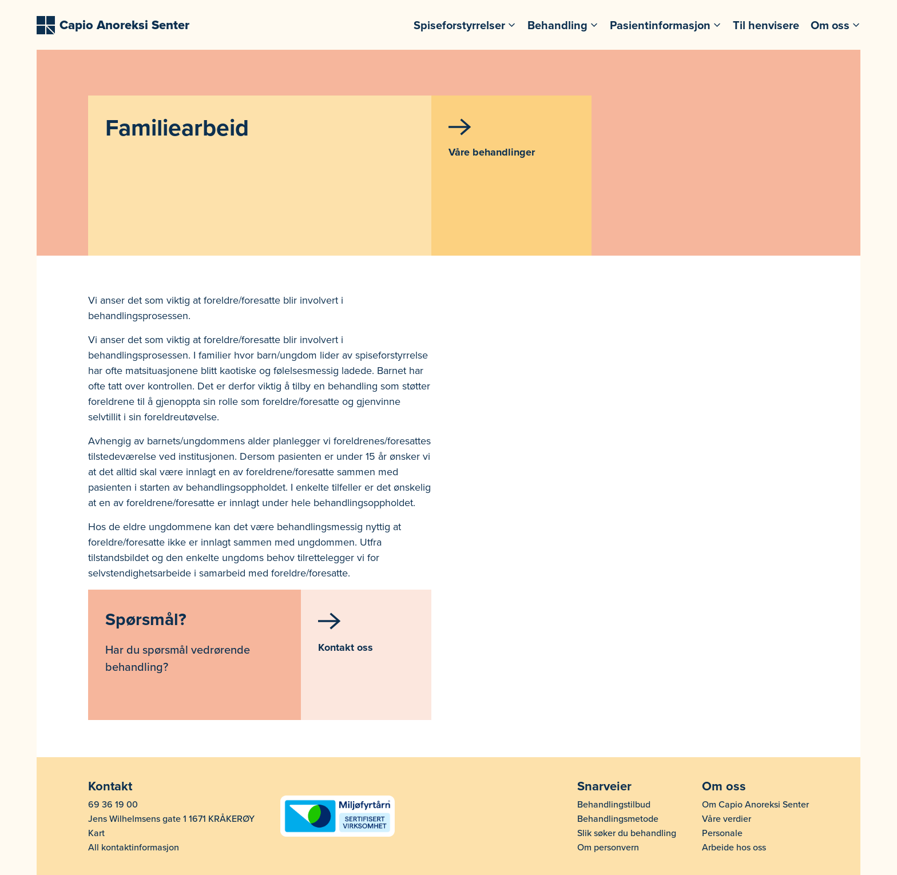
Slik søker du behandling (626, 833)
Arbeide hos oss (734, 847)
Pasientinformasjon (660, 25)
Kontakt (110, 786)
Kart (96, 833)
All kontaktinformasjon (133, 847)
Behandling (557, 25)
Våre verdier (726, 819)
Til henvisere (766, 25)
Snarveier (604, 786)
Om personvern (608, 847)
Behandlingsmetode (617, 819)
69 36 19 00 (113, 804)
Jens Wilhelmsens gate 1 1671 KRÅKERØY (171, 819)
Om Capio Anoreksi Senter (755, 804)
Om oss (830, 25)
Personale (722, 833)
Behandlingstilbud (613, 804)
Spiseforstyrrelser (459, 25)
